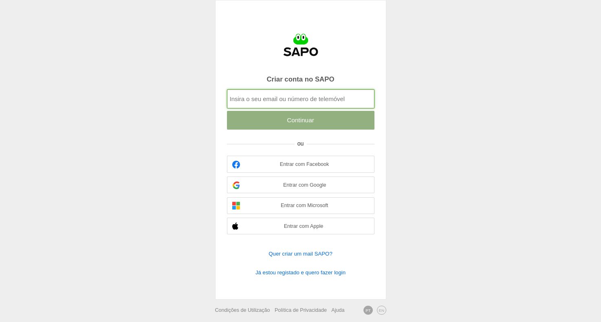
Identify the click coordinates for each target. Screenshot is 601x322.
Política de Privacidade (301, 310)
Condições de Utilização (242, 310)
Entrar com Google (279, 185)
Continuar (300, 120)
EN (381, 310)
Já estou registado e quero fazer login (300, 272)
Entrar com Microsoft (280, 206)
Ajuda (337, 310)
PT (368, 310)
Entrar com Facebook (280, 164)
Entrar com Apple (277, 226)
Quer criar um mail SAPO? (300, 254)
